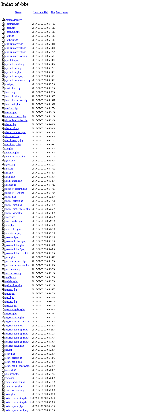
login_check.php (13, 180)
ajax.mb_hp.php (13, 68)
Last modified (40, 12)
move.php (10, 217)
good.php (10, 160)
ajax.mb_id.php (13, 72)
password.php (12, 237)
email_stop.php (13, 144)
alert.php (9, 84)
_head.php (10, 27)
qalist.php (10, 293)
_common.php (12, 23)
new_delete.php (13, 229)
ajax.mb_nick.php (14, 76)
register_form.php (14, 325)
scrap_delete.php (13, 357)
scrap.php (10, 353)
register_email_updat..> (17, 321)
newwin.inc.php (13, 233)
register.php (11, 313)
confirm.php (11, 108)
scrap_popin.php (13, 362)
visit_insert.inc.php (14, 390)
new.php (9, 225)
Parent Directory (13, 19)
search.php (10, 370)
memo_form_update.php (17, 209)
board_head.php (13, 96)
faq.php (9, 148)
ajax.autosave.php (14, 44)
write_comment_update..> (18, 398)
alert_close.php (12, 88)
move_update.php (14, 221)
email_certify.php (14, 140)
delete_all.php (12, 128)
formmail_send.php (15, 156)
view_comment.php (15, 382)
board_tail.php (12, 104)
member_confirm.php (16, 188)
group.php (10, 164)
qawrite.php (11, 305)
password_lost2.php (15, 249)
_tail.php (9, 36)
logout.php (10, 184)
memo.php (10, 196)
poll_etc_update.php (15, 261)
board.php (10, 92)
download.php (12, 136)
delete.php (10, 124)
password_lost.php (14, 245)
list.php (9, 172)
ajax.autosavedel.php (15, 48)
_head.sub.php (12, 31)
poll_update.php (13, 273)
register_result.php (14, 345)
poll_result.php (12, 269)
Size (53, 12)
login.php (10, 176)
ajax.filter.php (12, 60)
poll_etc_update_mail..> (17, 265)
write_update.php (14, 406)
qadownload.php (13, 285)
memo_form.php (13, 205)
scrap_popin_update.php (17, 366)
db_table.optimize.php (16, 120)
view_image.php (13, 386)
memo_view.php (13, 213)
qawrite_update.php (15, 309)
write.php (10, 394)
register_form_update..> (17, 329)
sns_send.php (12, 374)
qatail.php (10, 297)
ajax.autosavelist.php (15, 52)
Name (18, 12)
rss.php (8, 349)
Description (62, 12)
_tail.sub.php (11, 40)
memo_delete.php (14, 201)
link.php (9, 168)
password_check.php (15, 241)
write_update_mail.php (16, 410)
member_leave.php (14, 192)
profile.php (10, 277)
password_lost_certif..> (17, 253)
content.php (11, 112)
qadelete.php (11, 281)
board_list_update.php (16, 100)
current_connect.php (15, 116)
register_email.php (14, 317)
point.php (10, 257)
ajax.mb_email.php (14, 64)
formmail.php (12, 152)
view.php (9, 378)
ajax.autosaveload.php (16, 56)
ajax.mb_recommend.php (18, 80)
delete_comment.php (15, 132)
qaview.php (11, 301)
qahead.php (11, 289)
